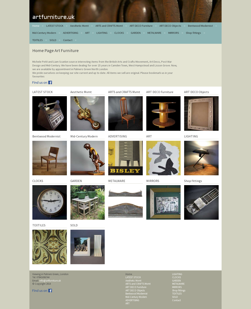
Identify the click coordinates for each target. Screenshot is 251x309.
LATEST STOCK (54, 25)
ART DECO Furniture (141, 25)
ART (87, 33)
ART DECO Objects (170, 25)
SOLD (53, 40)
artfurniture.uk (53, 17)
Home (35, 25)
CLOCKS (119, 33)
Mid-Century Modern (44, 33)
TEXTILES (37, 40)
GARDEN (136, 33)
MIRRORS (173, 33)
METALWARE (154, 33)
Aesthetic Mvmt (79, 25)
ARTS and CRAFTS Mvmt (109, 25)
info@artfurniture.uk (50, 280)
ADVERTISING (70, 33)
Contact (67, 40)
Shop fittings (193, 33)
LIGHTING (101, 33)
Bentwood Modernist (200, 25)
